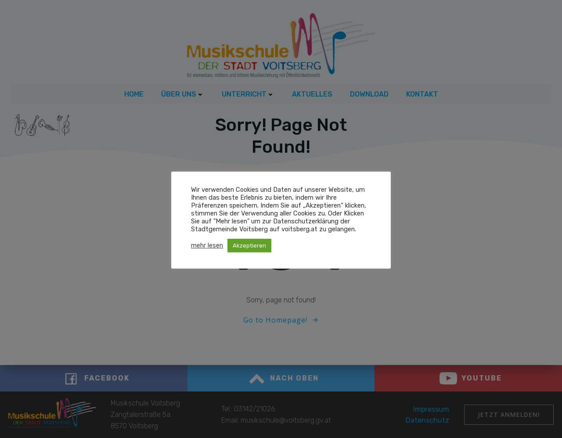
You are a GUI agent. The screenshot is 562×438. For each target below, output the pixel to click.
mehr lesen (207, 245)
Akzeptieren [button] (249, 245)
